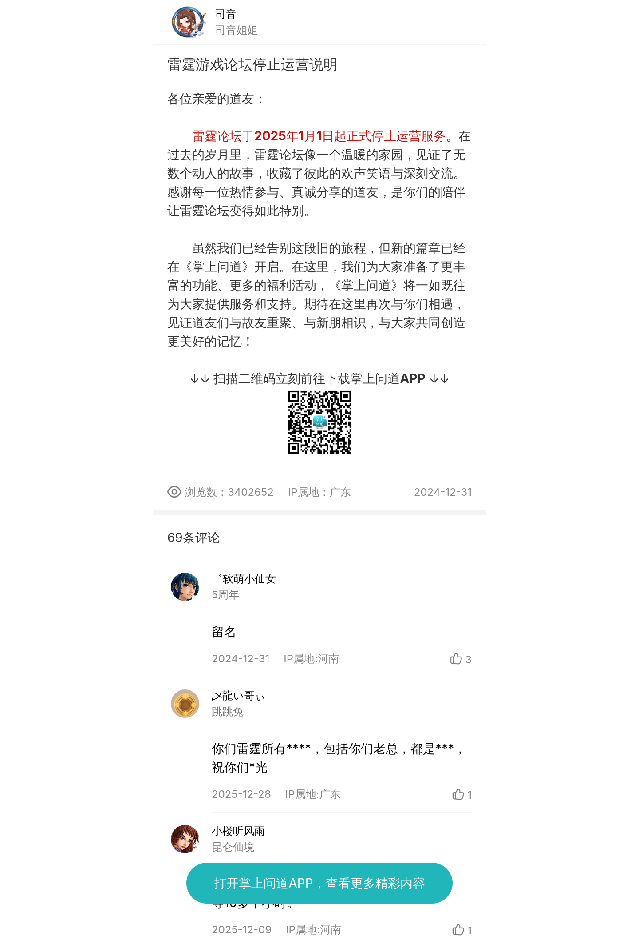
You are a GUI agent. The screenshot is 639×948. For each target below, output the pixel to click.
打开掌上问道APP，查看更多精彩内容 (319, 883)
